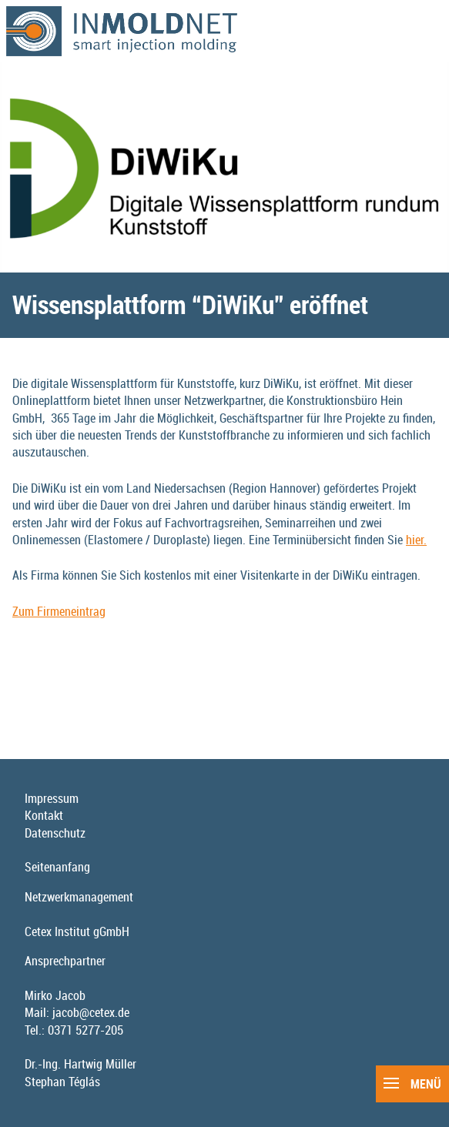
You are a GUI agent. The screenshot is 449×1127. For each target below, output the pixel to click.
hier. (416, 539)
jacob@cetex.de (90, 1012)
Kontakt (44, 815)
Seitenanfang (57, 866)
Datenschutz (55, 832)
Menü (412, 1083)
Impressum (52, 798)
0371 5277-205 (85, 1030)
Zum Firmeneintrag (59, 611)
